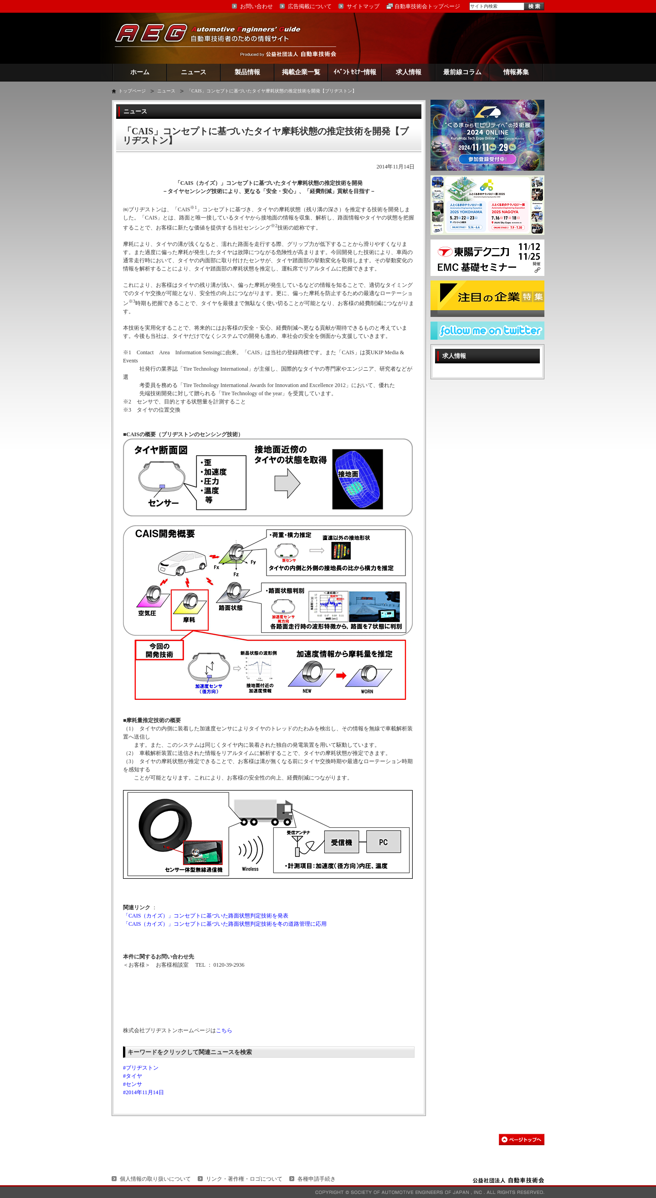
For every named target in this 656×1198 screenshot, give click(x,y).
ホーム (139, 72)
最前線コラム (462, 72)
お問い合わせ (256, 6)
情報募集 (516, 72)
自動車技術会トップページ (427, 6)
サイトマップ (363, 6)
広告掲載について (310, 6)
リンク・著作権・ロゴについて (244, 1179)
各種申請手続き (316, 1179)
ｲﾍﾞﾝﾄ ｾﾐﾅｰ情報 (355, 72)
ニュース (193, 72)
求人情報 (408, 72)
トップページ (132, 90)
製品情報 (247, 72)
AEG (213, 38)
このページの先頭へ (521, 1139)
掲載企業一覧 (301, 72)
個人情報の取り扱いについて (155, 1179)
